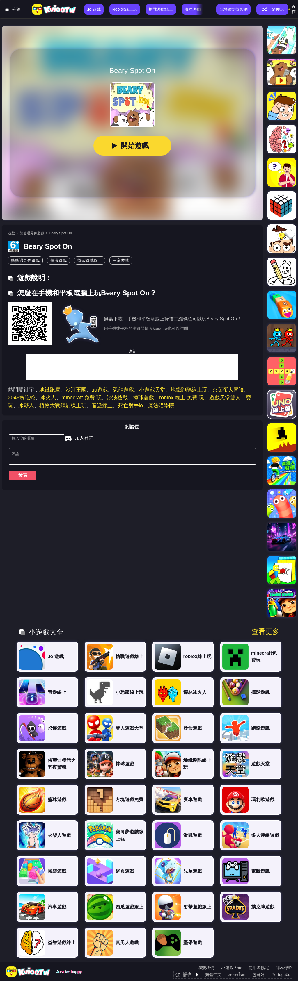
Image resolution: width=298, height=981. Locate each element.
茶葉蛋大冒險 (228, 390)
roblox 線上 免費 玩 (181, 398)
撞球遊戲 (143, 398)
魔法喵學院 (161, 405)
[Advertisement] (132, 367)
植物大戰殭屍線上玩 (62, 405)
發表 (22, 477)
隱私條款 (284, 967)
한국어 (258, 974)
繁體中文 (213, 974)
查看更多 (265, 631)
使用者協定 (259, 967)
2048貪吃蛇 (21, 398)
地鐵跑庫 (49, 390)
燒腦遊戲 (58, 260)
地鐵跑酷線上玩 (189, 390)
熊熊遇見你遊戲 (32, 233)
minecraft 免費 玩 (81, 398)
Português (281, 974)
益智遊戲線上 (89, 260)
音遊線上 (102, 405)
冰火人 (48, 398)
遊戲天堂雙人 (225, 398)
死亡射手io (130, 405)
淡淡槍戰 (117, 398)
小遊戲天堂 (152, 390)
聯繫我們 (206, 967)
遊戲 (11, 233)
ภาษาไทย (236, 974)
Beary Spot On (60, 233)
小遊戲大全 (231, 967)
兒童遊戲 (121, 260)
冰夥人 (26, 405)
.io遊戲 (100, 390)
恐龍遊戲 (123, 390)
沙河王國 (75, 390)
